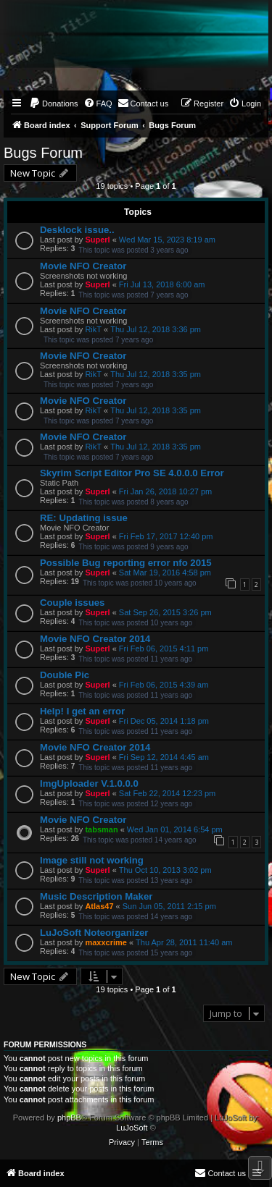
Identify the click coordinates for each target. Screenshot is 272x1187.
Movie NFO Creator (83, 266)
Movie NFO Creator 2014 (95, 638)
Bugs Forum (43, 153)
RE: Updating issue (84, 517)
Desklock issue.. (77, 229)
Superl (97, 239)
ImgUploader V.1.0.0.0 (89, 783)
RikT (93, 329)
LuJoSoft (131, 1127)
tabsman (101, 829)
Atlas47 (99, 906)
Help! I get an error (82, 711)
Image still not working (92, 860)
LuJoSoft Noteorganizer (94, 932)
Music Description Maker (96, 896)
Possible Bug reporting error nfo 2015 (126, 562)
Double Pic (64, 674)
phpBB (69, 1117)
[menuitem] (53, 103)
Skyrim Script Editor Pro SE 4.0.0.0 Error (132, 473)
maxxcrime (106, 942)
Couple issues (72, 602)
